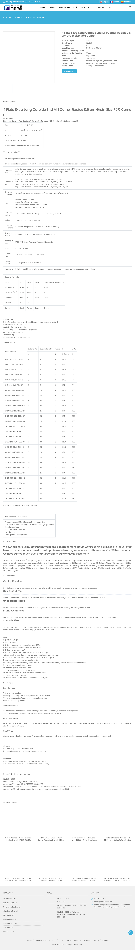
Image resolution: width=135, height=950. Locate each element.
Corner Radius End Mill (35, 17)
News (109, 7)
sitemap (105, 940)
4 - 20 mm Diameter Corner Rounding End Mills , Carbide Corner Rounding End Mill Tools (51, 879)
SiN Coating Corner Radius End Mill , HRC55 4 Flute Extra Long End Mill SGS (84, 839)
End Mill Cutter (9, 931)
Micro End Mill (8, 915)
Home (42, 7)
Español (127, 2)
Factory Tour (64, 7)
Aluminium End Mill (10, 911)
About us (91, 7)
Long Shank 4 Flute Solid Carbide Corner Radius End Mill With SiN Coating (18, 879)
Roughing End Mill (10, 919)
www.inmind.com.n (58, 786)
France (116, 2)
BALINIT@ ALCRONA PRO (54, 282)
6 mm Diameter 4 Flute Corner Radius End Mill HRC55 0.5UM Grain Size (18, 839)
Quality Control (79, 7)
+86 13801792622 (34, 2)
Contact (100, 7)
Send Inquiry (69, 71)
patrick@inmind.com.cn (15, 2)
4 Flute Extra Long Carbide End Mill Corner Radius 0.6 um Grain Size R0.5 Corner (117, 839)
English (105, 2)
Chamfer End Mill (10, 923)
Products (51, 7)
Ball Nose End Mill (10, 903)
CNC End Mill (8, 927)
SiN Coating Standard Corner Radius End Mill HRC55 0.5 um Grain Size (84, 879)
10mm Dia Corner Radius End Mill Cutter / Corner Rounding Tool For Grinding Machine (117, 879)
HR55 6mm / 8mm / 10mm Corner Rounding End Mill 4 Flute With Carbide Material (51, 839)
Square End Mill (9, 898)
